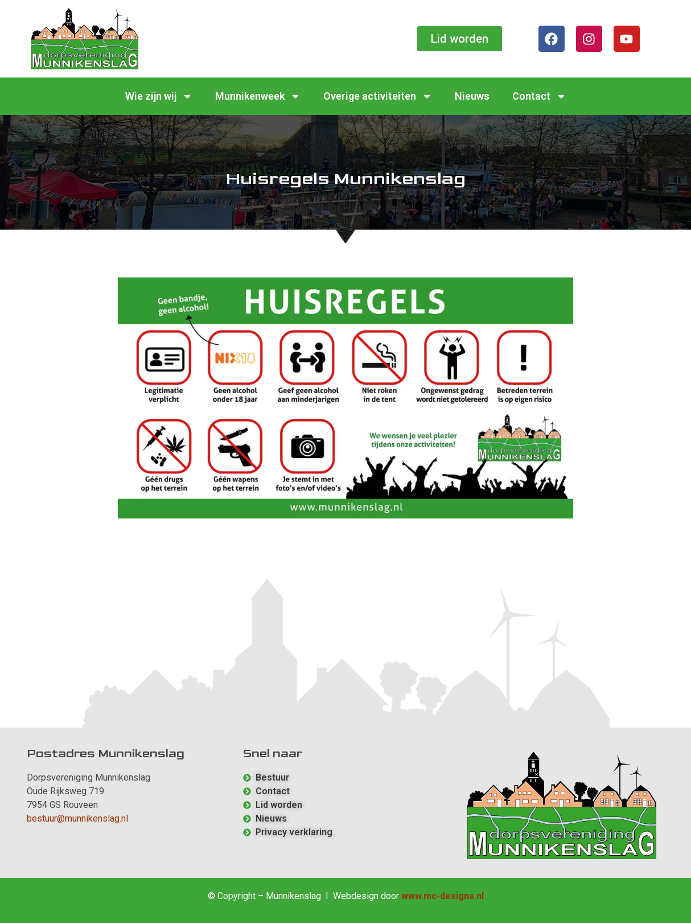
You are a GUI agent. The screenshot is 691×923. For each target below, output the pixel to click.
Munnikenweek (258, 96)
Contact (539, 96)
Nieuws (472, 96)
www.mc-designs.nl (442, 896)
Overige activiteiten (377, 96)
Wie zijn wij (158, 96)
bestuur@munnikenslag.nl (77, 818)
